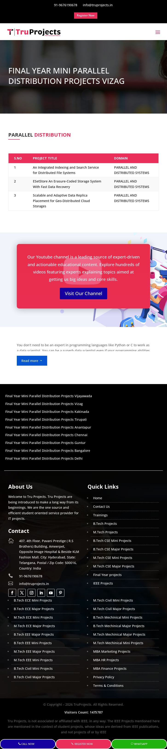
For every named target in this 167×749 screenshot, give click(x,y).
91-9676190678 (30, 576)
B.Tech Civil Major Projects (34, 677)
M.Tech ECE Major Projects (34, 626)
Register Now (84, 744)
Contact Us (101, 506)
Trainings (100, 515)
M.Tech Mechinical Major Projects (119, 634)
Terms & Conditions (108, 685)
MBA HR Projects (106, 660)
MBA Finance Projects (110, 668)
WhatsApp (140, 744)
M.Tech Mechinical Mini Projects (118, 643)
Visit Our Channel (83, 293)
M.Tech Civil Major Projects (114, 609)
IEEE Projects (103, 583)
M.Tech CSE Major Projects (113, 566)
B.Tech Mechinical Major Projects (118, 626)
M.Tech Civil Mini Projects (113, 600)
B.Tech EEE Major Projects (34, 634)
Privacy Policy (103, 677)
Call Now (27, 744)
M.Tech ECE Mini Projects (33, 617)
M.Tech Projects (105, 532)
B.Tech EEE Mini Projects (33, 643)
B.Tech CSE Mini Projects (112, 540)
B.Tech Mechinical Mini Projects (117, 617)
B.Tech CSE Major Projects (113, 549)
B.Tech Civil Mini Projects (33, 668)
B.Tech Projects (105, 523)
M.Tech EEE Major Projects (34, 651)
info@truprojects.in (34, 584)
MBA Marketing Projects (111, 651)
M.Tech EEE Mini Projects (33, 660)
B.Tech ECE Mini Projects (33, 600)
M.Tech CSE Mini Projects (112, 557)
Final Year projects (107, 575)
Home (97, 498)
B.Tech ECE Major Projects (34, 609)
